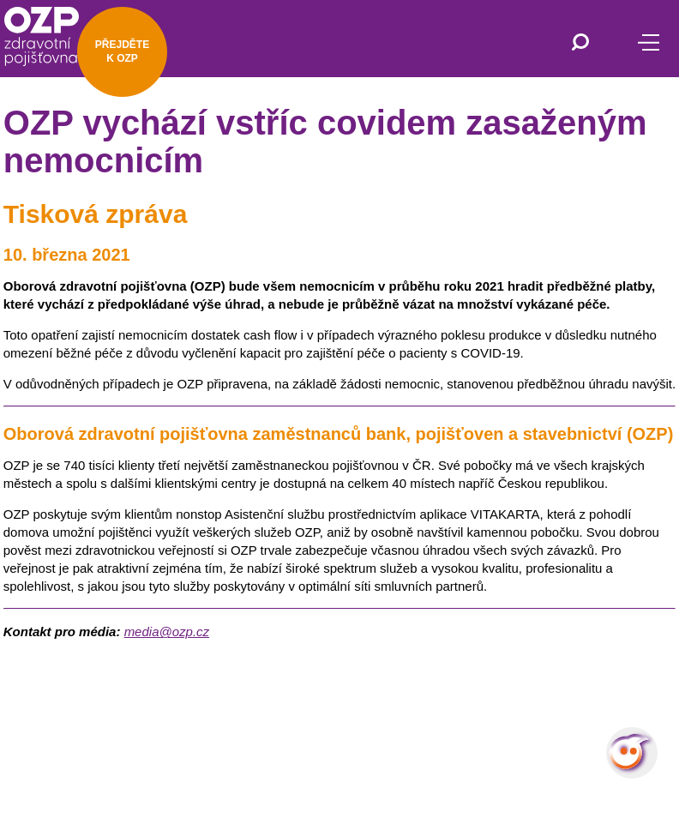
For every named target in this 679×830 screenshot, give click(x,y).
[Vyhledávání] (580, 44)
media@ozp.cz (166, 631)
